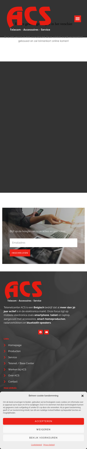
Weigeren (43, 429)
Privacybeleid (49, 445)
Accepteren (43, 421)
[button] (82, 395)
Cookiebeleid (36, 445)
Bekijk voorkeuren (43, 437)
